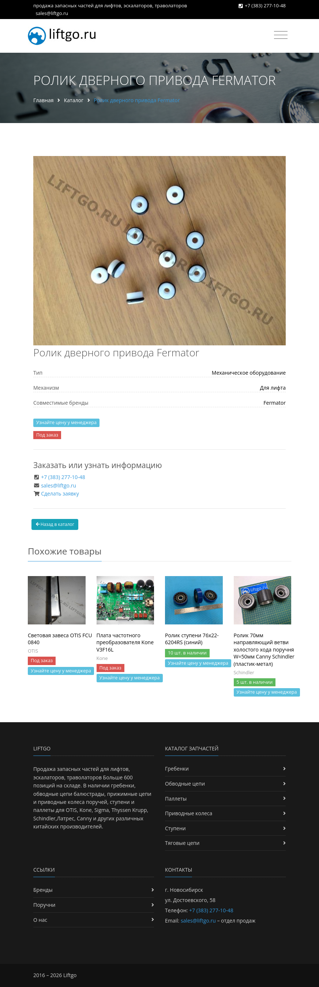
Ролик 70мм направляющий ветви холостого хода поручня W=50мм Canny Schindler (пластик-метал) (264, 649)
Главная (43, 100)
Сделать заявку (60, 493)
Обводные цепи (185, 783)
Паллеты (176, 798)
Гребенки (177, 768)
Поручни (44, 904)
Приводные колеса (188, 813)
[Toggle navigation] (280, 35)
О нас (40, 919)
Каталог (73, 100)
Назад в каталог (55, 524)
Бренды (43, 889)
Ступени (175, 828)
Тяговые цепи (182, 842)
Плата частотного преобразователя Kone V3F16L (125, 642)
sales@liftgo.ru (51, 13)
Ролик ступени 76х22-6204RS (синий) (192, 639)
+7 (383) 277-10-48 (265, 5)
